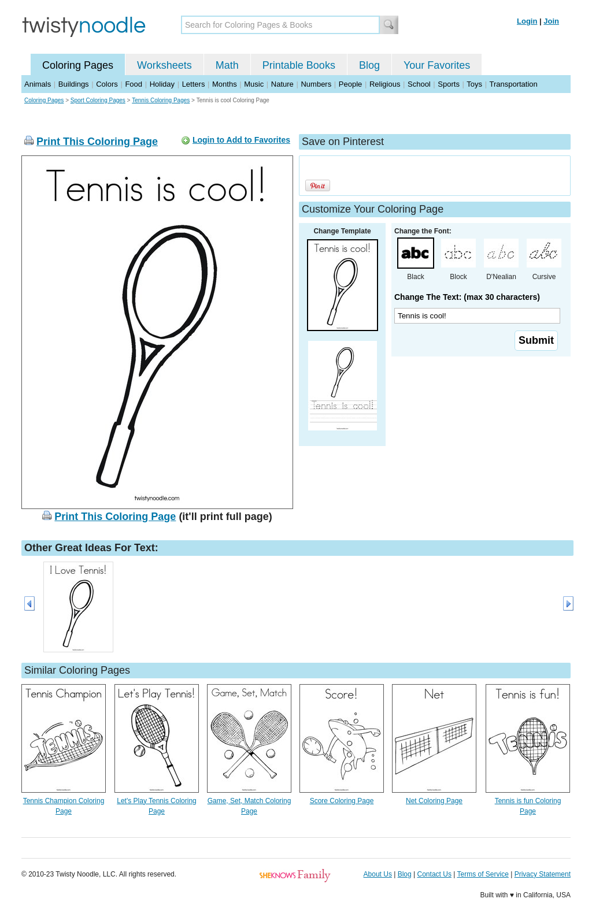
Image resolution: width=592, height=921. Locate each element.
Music (254, 84)
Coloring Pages (77, 65)
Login (527, 21)
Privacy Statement (543, 874)
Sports (449, 84)
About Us (378, 874)
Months (224, 84)
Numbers (316, 84)
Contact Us (434, 874)
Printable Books (298, 65)
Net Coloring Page (434, 801)
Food (133, 84)
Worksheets (164, 65)
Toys (474, 84)
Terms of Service (482, 874)
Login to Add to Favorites (241, 139)
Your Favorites (437, 65)
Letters (193, 84)
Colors (107, 84)
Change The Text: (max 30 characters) (467, 297)
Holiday (162, 84)
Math (227, 65)
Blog (369, 65)
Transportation (513, 84)
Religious (384, 84)
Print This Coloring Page (97, 141)
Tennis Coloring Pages (161, 100)
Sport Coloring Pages (98, 100)
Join (551, 21)
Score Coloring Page (342, 801)
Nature (282, 84)
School (419, 84)
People (350, 84)
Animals (37, 84)
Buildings (73, 84)
